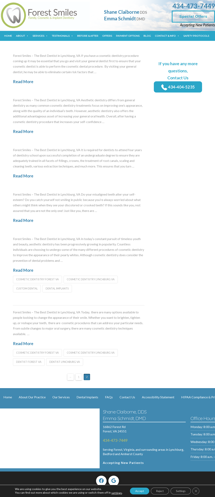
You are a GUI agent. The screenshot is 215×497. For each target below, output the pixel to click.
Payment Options (127, 35)
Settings (180, 489)
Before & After (87, 35)
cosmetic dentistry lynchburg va (91, 279)
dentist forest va (28, 361)
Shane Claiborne (125, 12)
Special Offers (193, 16)
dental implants (57, 288)
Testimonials (62, 36)
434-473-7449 (193, 6)
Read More (23, 81)
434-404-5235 (178, 86)
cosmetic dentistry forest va (37, 279)
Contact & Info (167, 36)
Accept (134, 489)
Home (8, 35)
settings (19, 493)
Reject (157, 489)
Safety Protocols (196, 35)
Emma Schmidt (124, 18)
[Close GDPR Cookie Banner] (196, 489)
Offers (107, 35)
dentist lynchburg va (64, 361)
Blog (147, 35)
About (22, 36)
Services (40, 36)
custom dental (27, 288)
